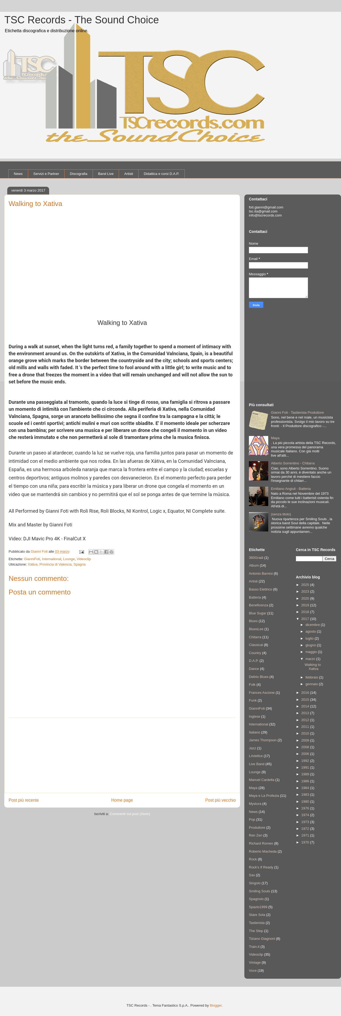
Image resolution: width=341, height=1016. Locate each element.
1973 (305, 822)
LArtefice (256, 756)
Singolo (254, 883)
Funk (253, 700)
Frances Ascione (262, 693)
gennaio (312, 684)
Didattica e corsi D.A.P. (161, 174)
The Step (256, 931)
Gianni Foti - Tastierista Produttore (297, 412)
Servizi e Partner (46, 174)
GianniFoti (32, 559)
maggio (312, 652)
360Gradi (256, 558)
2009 (305, 740)
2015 (305, 700)
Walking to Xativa (312, 667)
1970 (305, 842)
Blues (253, 621)
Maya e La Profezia (264, 796)
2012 (305, 720)
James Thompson (263, 740)
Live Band (256, 764)
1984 (305, 788)
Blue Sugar (257, 613)
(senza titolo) (281, 514)
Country (255, 653)
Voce (253, 971)
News (18, 174)
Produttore (257, 828)
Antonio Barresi (261, 573)
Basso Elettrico (260, 589)
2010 (305, 733)
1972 (305, 829)
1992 (305, 761)
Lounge (69, 559)
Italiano (254, 732)
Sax (252, 875)
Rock (253, 859)
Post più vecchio (220, 800)
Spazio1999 (258, 907)
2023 (305, 591)
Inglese (254, 716)
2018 (305, 612)
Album (254, 565)
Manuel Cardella (261, 780)
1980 (305, 801)
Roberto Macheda (263, 851)
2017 (305, 619)
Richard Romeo (261, 843)
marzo (311, 659)
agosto (311, 631)
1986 (305, 781)
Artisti (128, 174)
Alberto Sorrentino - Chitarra (293, 463)
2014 (305, 706)
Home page (122, 800)
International (51, 559)
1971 (305, 835)
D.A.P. (254, 661)
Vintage (255, 962)
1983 (305, 795)
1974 (305, 815)
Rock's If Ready (261, 867)
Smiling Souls (259, 891)
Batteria (255, 597)
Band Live (106, 174)
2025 (305, 585)
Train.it (254, 947)
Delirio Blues (259, 677)
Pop (252, 819)
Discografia (78, 174)
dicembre (313, 625)
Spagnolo (256, 899)
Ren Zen (255, 835)
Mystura (255, 804)
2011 (305, 727)
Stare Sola (257, 915)
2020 (305, 598)
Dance (254, 669)
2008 (305, 747)
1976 (305, 808)
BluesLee (256, 629)
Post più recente (24, 800)
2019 (305, 605)
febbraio (312, 677)
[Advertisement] (122, 755)
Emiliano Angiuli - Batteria (291, 489)
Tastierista (257, 923)
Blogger (216, 1005)
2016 (305, 693)
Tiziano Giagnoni (262, 939)
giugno (311, 645)
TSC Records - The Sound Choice (81, 19)
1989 (305, 774)
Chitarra (255, 637)
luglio (310, 638)
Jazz (252, 748)
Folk (252, 685)
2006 (305, 754)
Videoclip (84, 559)
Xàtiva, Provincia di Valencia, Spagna (57, 564)
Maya (275, 438)
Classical (256, 645)
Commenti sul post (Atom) (130, 814)
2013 (305, 713)
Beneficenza (258, 605)
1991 (305, 767)
